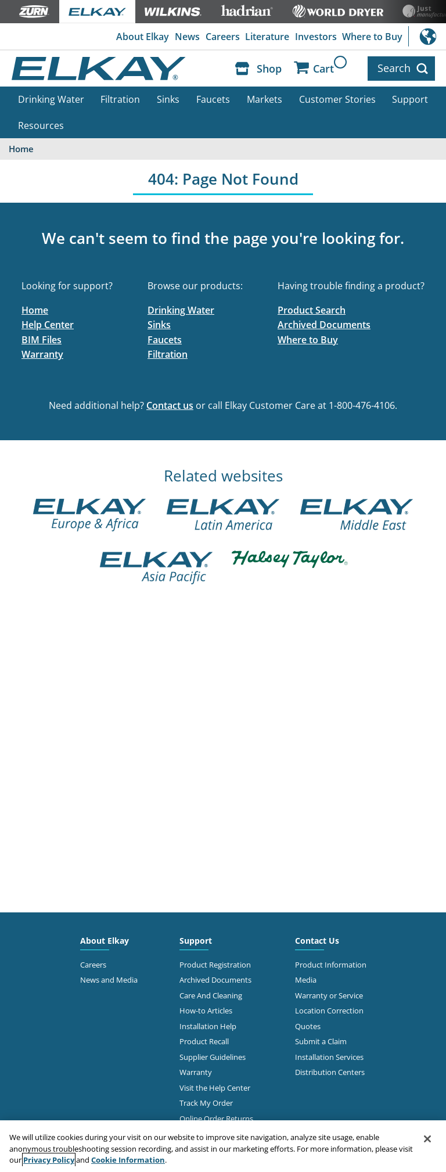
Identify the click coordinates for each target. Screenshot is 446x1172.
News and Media (109, 980)
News (187, 36)
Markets (264, 99)
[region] (223, 1146)
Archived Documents (324, 324)
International (427, 36)
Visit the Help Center (214, 1088)
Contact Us (317, 940)
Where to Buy (372, 36)
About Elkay (142, 36)
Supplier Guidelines (212, 1057)
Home (34, 310)
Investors (316, 36)
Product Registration (215, 964)
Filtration (120, 99)
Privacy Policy (48, 1160)
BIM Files (41, 339)
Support (410, 99)
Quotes (308, 1026)
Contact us (169, 405)
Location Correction (329, 1010)
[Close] (427, 1139)
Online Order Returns (216, 1118)
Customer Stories (337, 99)
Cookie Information (128, 1160)
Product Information (330, 964)
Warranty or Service (329, 995)
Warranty (42, 354)
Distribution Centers (330, 1072)
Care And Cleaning (210, 995)
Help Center (47, 324)
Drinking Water (51, 99)
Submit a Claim (321, 1041)
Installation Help (207, 1026)
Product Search (312, 310)
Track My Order (206, 1103)
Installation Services (329, 1057)
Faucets (213, 99)
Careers (223, 36)
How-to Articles (205, 1010)
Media (305, 980)
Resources (41, 125)
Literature (267, 36)
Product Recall (204, 1041)
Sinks (168, 99)
